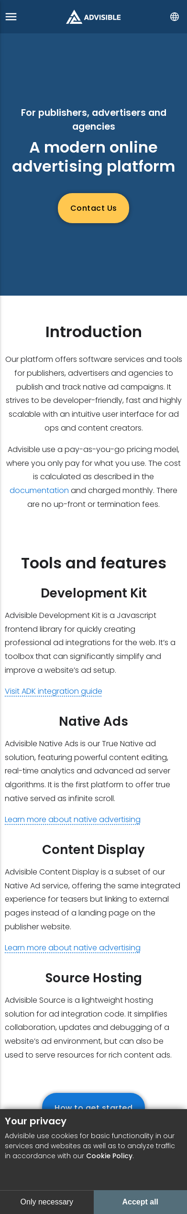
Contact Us (93, 208)
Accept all (140, 1202)
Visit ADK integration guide (53, 691)
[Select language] (174, 16)
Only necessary (47, 1202)
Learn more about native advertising (73, 819)
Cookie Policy (109, 1156)
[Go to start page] (93, 17)
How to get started (93, 1107)
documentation (39, 490)
